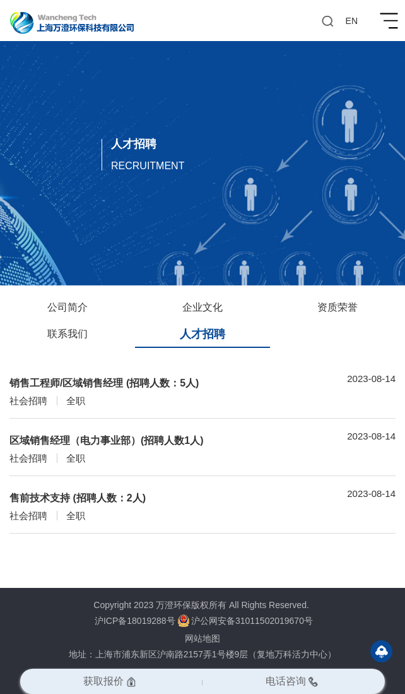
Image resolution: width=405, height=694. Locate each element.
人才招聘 (202, 334)
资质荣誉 (337, 307)
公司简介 (67, 307)
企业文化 (202, 307)
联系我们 (67, 333)
